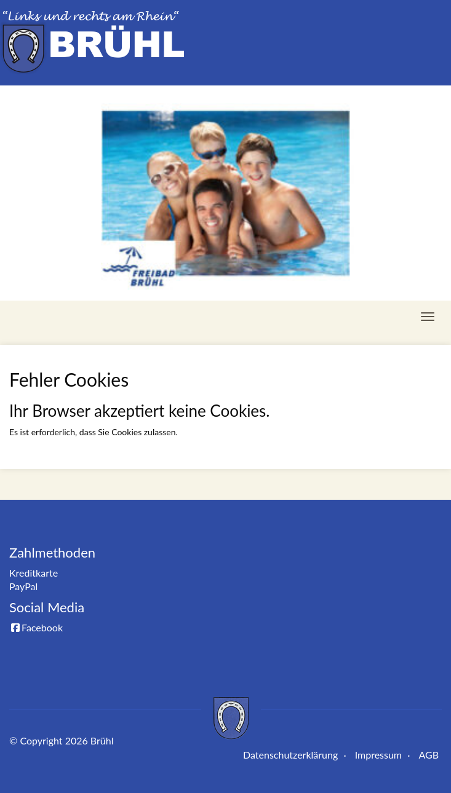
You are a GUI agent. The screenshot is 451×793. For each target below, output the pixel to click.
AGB (428, 754)
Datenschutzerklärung (290, 754)
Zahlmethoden (52, 552)
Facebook (36, 627)
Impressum (378, 754)
